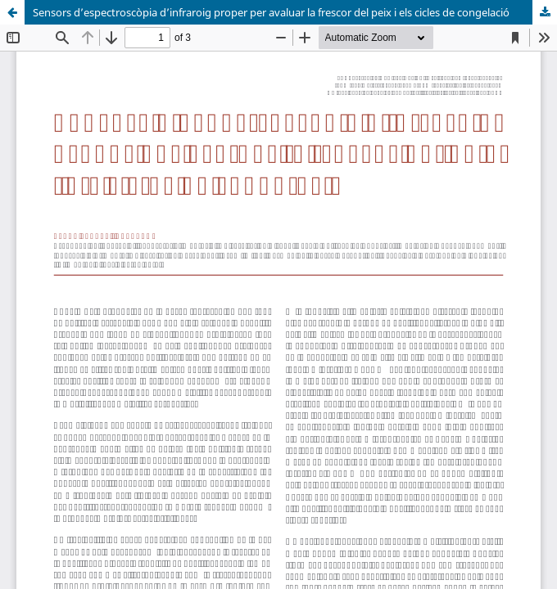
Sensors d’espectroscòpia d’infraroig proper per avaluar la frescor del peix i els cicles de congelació (271, 12)
